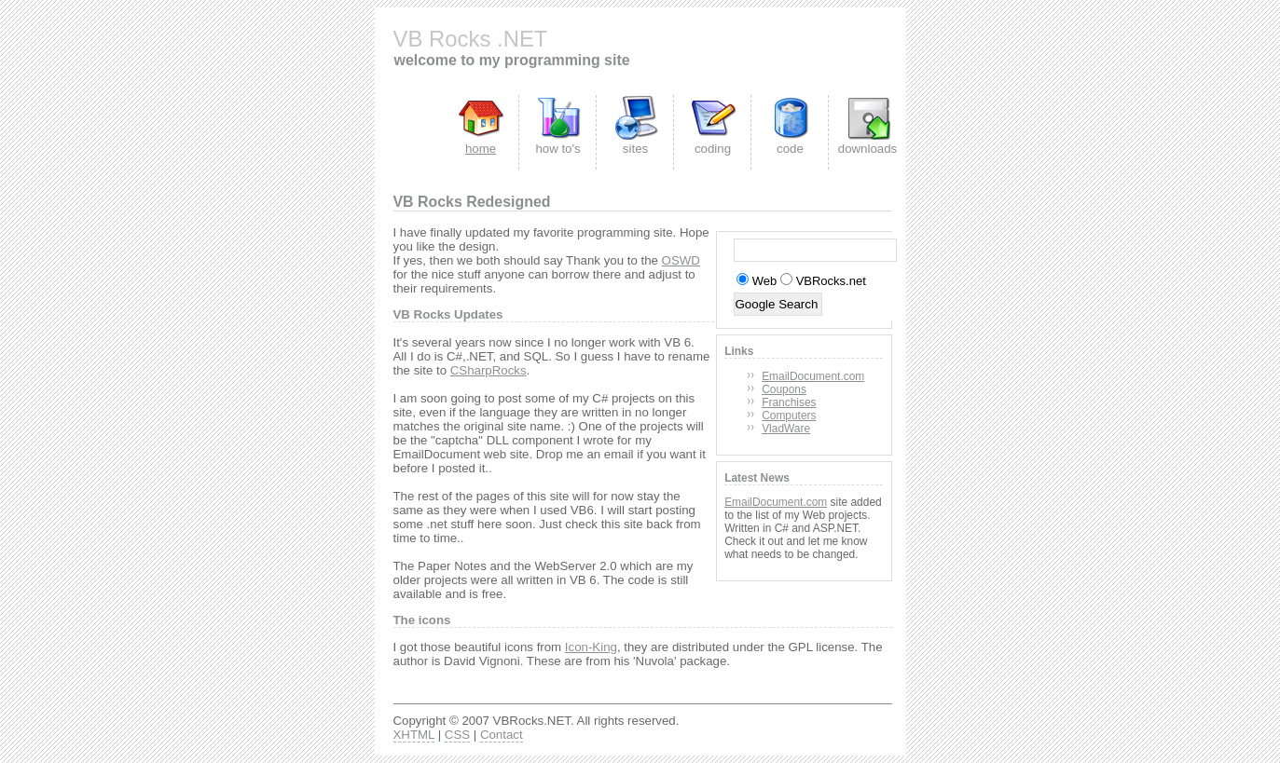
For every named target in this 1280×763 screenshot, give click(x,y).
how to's (557, 149)
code (790, 149)
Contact (501, 735)
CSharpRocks (488, 370)
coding (713, 149)
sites (635, 149)
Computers (789, 415)
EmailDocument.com (813, 376)
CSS (457, 735)
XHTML (413, 735)
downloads (867, 149)
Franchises (789, 402)
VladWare (786, 428)
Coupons (784, 389)
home (480, 149)
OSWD (681, 260)
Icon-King (591, 647)
